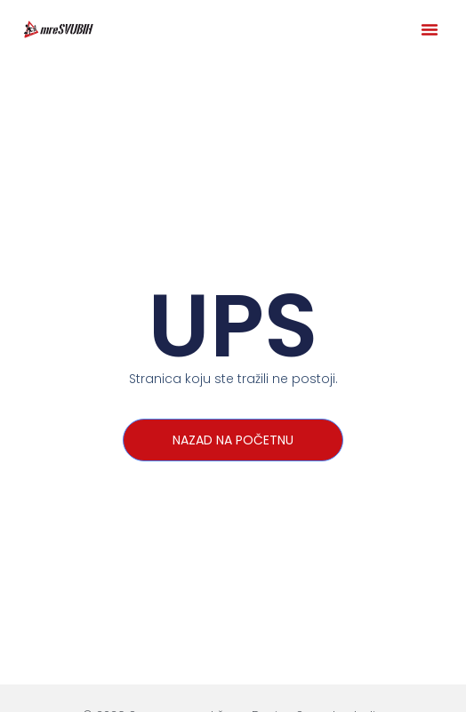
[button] (429, 29)
